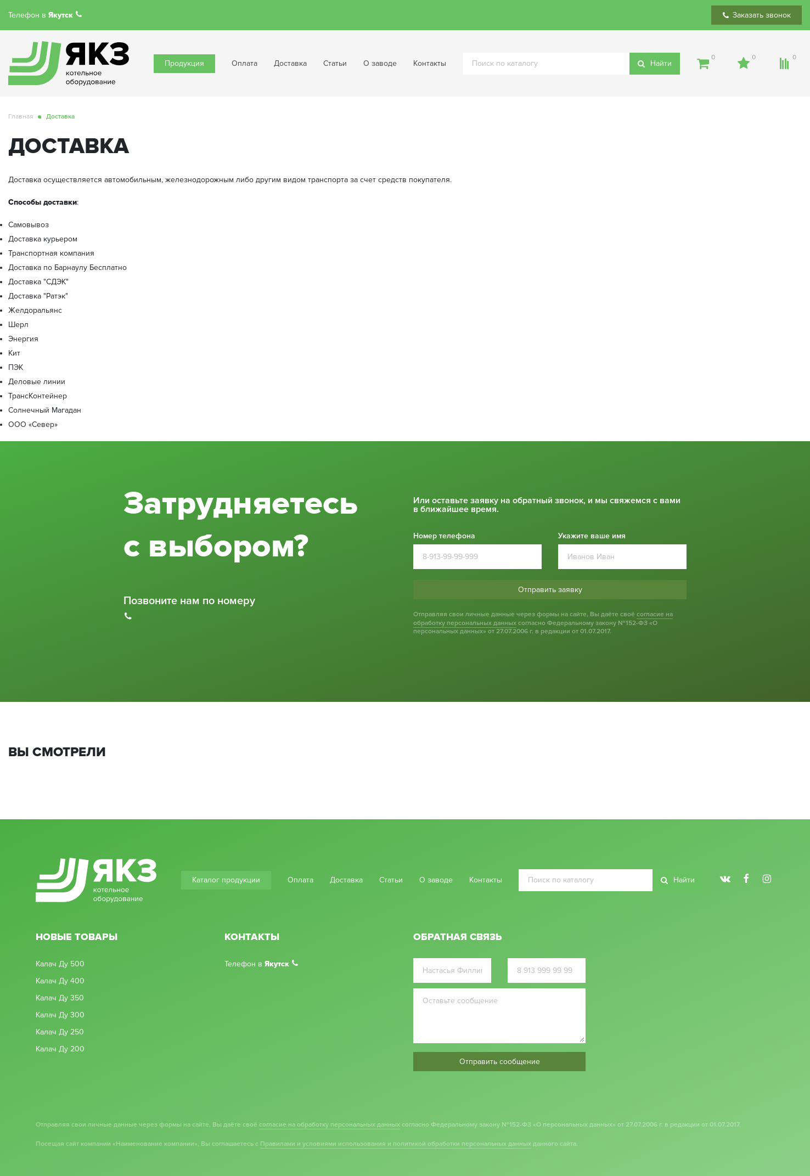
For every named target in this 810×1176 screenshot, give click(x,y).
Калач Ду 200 (60, 1049)
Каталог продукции (226, 880)
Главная (20, 116)
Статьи (335, 63)
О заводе (380, 63)
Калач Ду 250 (60, 1032)
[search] (571, 64)
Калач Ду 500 (60, 964)
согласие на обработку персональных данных (329, 1125)
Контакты (429, 63)
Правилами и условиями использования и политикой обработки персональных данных (395, 1144)
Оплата (244, 63)
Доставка (290, 63)
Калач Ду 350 (60, 998)
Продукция (184, 63)
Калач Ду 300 (60, 1015)
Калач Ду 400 (60, 981)
